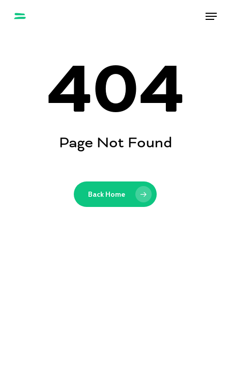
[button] (211, 16)
